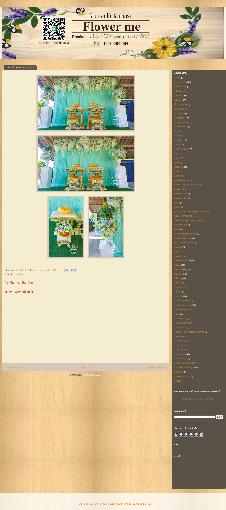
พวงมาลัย (178, 247)
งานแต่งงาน (19, 274)
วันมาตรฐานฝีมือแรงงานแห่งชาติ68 (189, 332)
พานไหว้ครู (179, 274)
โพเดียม (177, 283)
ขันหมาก (178, 100)
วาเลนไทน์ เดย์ (180, 358)
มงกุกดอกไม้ (179, 287)
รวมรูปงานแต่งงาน (182, 301)
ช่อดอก (177, 162)
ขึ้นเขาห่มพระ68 (181, 104)
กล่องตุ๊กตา (179, 91)
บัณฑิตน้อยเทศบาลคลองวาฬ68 (187, 220)
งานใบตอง (178, 136)
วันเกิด (177, 314)
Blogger (148, 504)
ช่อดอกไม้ (178, 167)
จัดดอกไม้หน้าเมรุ (182, 149)
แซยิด (176, 171)
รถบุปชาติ (178, 296)
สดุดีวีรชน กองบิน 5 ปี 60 (184, 363)
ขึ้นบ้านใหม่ (179, 109)
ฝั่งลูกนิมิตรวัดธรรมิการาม (185, 234)
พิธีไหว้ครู (178, 278)
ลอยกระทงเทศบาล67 (183, 309)
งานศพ (177, 145)
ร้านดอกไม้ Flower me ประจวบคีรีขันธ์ (196, 399)
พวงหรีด (177, 256)
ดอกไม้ (177, 176)
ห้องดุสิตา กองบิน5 (182, 376)
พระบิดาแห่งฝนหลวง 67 (184, 243)
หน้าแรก (85, 367)
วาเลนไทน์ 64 (180, 350)
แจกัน (176, 153)
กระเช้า (177, 78)
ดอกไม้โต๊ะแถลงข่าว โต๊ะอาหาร (187, 185)
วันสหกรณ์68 (179, 336)
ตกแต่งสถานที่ (180, 198)
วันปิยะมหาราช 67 (182, 323)
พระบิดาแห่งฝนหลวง (183, 238)
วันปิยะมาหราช (180, 327)
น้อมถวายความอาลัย (183, 216)
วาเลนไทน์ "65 (180, 354)
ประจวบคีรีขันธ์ (180, 225)
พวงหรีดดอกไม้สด (182, 260)
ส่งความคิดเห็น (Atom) (92, 375)
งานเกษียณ (179, 113)
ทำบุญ (177, 203)
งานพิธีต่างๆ (179, 140)
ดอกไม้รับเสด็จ (180, 193)
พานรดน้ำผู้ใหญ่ (181, 269)
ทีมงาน (177, 207)
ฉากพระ (177, 158)
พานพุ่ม (177, 265)
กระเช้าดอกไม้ (180, 82)
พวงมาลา (178, 251)
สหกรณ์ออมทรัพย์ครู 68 (184, 367)
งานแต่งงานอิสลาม (182, 122)
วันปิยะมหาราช (180, 318)
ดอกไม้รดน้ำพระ (181, 189)
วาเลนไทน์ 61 (180, 341)
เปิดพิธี (177, 229)
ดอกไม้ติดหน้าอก (181, 180)
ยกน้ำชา (178, 292)
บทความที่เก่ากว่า (158, 367)
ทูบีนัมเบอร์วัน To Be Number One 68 (190, 211)
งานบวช (177, 131)
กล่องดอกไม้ (179, 87)
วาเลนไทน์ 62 (180, 345)
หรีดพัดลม (178, 372)
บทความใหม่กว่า (13, 367)
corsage (177, 381)
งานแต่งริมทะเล (181, 127)
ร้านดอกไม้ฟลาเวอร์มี (183, 305)
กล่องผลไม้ (179, 95)
